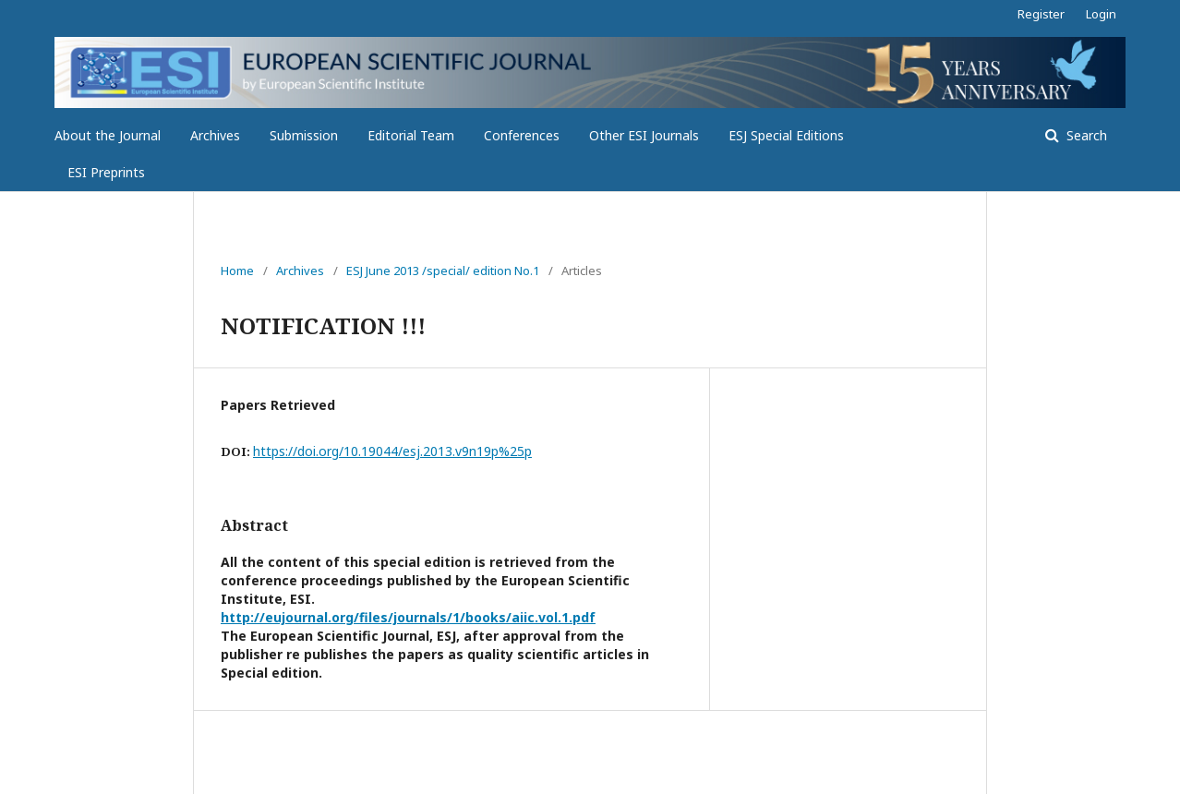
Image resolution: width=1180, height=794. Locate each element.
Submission (304, 135)
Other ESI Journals (644, 135)
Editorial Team (410, 135)
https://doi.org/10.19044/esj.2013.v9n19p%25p (392, 451)
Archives (215, 135)
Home (237, 270)
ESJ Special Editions (786, 135)
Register (1041, 14)
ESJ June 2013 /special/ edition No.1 (442, 270)
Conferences (522, 135)
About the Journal (107, 135)
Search (1085, 135)
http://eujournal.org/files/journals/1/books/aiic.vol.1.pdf (408, 617)
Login (1101, 14)
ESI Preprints (106, 172)
